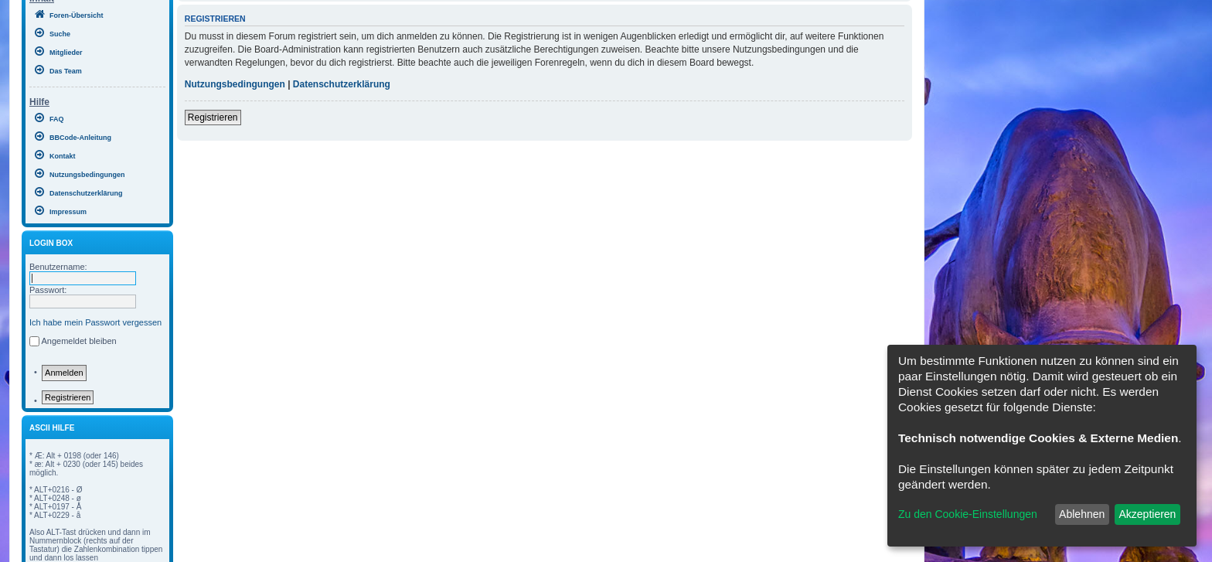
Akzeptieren (1147, 514)
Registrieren (67, 397)
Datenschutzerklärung (341, 84)
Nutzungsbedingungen (235, 84)
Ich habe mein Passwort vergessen (95, 322)
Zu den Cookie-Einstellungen (967, 514)
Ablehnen (1082, 514)
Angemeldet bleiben (78, 341)
